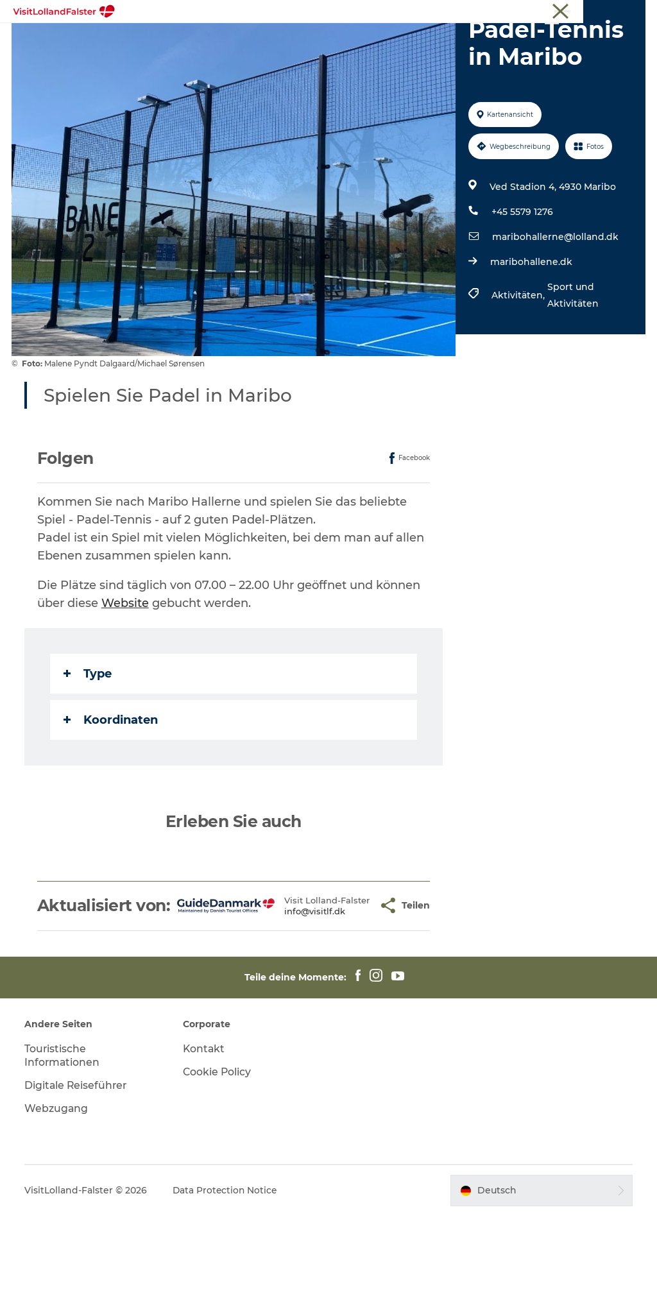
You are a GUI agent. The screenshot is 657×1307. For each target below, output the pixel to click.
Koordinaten (112, 792)
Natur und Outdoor (292, 41)
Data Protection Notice (227, 1282)
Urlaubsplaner (370, 55)
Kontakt (204, 1140)
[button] (350, 988)
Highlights (201, 41)
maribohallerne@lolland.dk (554, 310)
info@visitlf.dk (293, 998)
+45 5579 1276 (521, 285)
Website (126, 676)
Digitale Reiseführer (78, 1177)
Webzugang (58, 1199)
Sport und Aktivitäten (572, 368)
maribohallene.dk (531, 335)
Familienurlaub (395, 41)
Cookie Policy (218, 1164)
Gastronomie (285, 55)
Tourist (516, 12)
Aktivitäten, (519, 368)
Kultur (466, 41)
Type (89, 746)
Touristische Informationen (593, 12)
